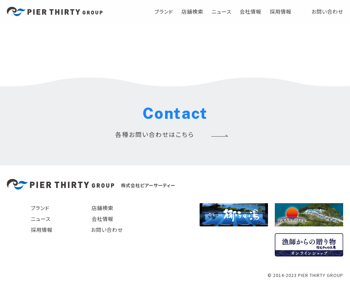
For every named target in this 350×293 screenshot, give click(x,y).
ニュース (221, 11)
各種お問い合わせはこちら (154, 134)
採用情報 (281, 11)
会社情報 (250, 11)
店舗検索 (192, 11)
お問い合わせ (327, 11)
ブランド (163, 11)
